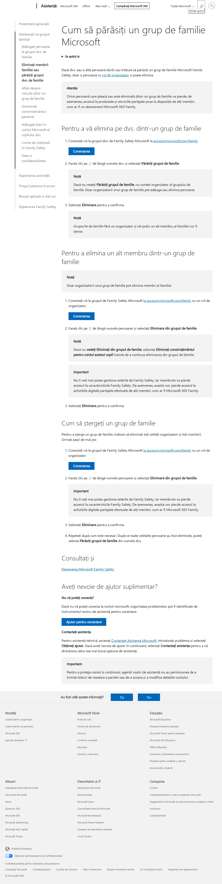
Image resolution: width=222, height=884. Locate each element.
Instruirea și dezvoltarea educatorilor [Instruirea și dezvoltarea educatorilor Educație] (169, 754)
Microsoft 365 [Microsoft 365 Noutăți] (12, 733)
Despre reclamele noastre (120, 869)
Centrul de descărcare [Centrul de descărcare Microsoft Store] (89, 726)
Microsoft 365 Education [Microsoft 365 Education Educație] (162, 740)
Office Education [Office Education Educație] (158, 747)
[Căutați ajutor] (201, 5)
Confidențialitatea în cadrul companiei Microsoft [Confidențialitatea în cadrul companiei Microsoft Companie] (175, 794)
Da (122, 697)
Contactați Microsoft (16, 869)
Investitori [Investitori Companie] (155, 808)
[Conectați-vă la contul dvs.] (211, 6)
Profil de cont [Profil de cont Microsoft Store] (84, 719)
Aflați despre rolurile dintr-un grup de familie (34, 93)
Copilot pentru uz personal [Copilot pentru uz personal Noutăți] (19, 726)
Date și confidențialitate (34, 158)
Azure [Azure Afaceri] (8, 801)
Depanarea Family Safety (37, 206)
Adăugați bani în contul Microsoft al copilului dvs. (36, 129)
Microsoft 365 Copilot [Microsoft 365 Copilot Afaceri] (16, 829)
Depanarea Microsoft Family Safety (88, 569)
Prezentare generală (34, 23)
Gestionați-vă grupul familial (34, 37)
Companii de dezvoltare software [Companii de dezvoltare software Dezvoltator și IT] (94, 829)
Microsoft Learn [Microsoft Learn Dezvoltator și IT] (85, 801)
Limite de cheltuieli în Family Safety (36, 145)
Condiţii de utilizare (66, 869)
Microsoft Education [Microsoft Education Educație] (160, 719)
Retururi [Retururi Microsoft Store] (81, 733)
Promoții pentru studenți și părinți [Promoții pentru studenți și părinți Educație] (168, 761)
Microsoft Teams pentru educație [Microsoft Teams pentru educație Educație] (167, 733)
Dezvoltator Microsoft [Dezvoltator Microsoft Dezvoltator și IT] (88, 787)
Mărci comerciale (92, 869)
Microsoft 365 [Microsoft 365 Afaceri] (12, 815)
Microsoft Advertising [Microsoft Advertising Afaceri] (16, 822)
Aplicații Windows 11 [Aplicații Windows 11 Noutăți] (16, 740)
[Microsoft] (20, 6)
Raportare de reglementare (182, 869)
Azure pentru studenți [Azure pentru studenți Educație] (161, 768)
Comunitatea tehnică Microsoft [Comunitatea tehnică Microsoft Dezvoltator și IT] (93, 808)
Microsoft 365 (69, 6)
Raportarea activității (34, 175)
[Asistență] (48, 6)
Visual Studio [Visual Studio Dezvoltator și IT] (84, 836)
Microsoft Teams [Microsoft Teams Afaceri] (14, 836)
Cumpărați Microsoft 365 (132, 6)
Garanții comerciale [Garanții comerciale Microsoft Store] (87, 754)
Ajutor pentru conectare (84, 622)
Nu (149, 697)
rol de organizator (115, 75)
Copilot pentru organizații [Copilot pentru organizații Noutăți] (18, 719)
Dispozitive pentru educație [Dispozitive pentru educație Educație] (164, 726)
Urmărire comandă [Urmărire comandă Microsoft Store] (87, 740)
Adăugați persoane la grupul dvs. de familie (36, 51)
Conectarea (81, 151)
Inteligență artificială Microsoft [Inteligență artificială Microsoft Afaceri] (21, 787)
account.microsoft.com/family (175, 140)
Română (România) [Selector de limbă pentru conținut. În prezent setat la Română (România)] (22, 848)
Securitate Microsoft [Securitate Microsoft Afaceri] (16, 794)
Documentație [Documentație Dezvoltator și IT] (84, 794)
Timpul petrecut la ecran (37, 186)
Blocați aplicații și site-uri (37, 196)
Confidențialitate (42, 869)
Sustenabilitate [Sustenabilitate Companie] (158, 815)
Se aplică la (72, 56)
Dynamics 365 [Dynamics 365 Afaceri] (12, 808)
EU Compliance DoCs (151, 869)
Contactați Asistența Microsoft (133, 640)
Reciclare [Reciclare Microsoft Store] (82, 747)
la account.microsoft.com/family (167, 300)
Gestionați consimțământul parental (34, 111)
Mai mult (101, 6)
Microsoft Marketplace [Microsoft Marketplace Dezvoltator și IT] (89, 815)
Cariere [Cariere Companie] (154, 787)
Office (86, 6)
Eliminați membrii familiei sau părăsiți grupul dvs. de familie (35, 72)
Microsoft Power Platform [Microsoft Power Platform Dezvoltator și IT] (90, 822)
